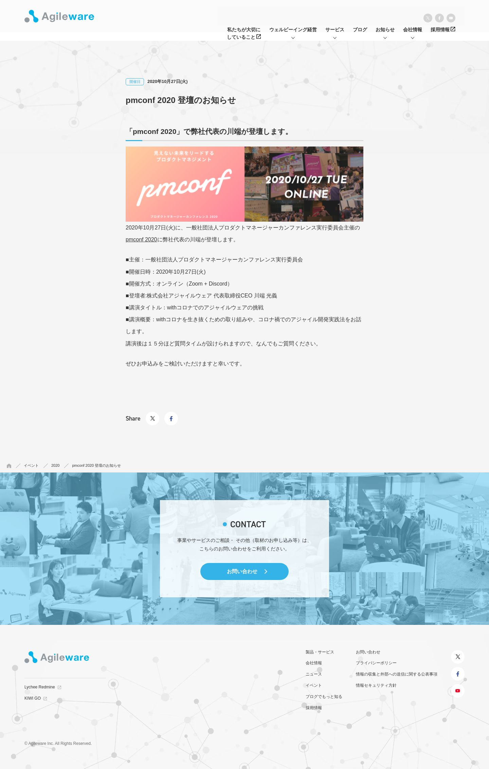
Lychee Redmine (39, 687)
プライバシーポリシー (376, 663)
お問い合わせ (242, 571)
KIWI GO (32, 698)
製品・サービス (320, 652)
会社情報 (314, 663)
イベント (314, 685)
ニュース (314, 674)
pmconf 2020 (141, 239)
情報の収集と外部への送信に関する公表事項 (396, 674)
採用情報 (314, 707)
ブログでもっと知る (324, 696)
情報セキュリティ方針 (376, 685)
